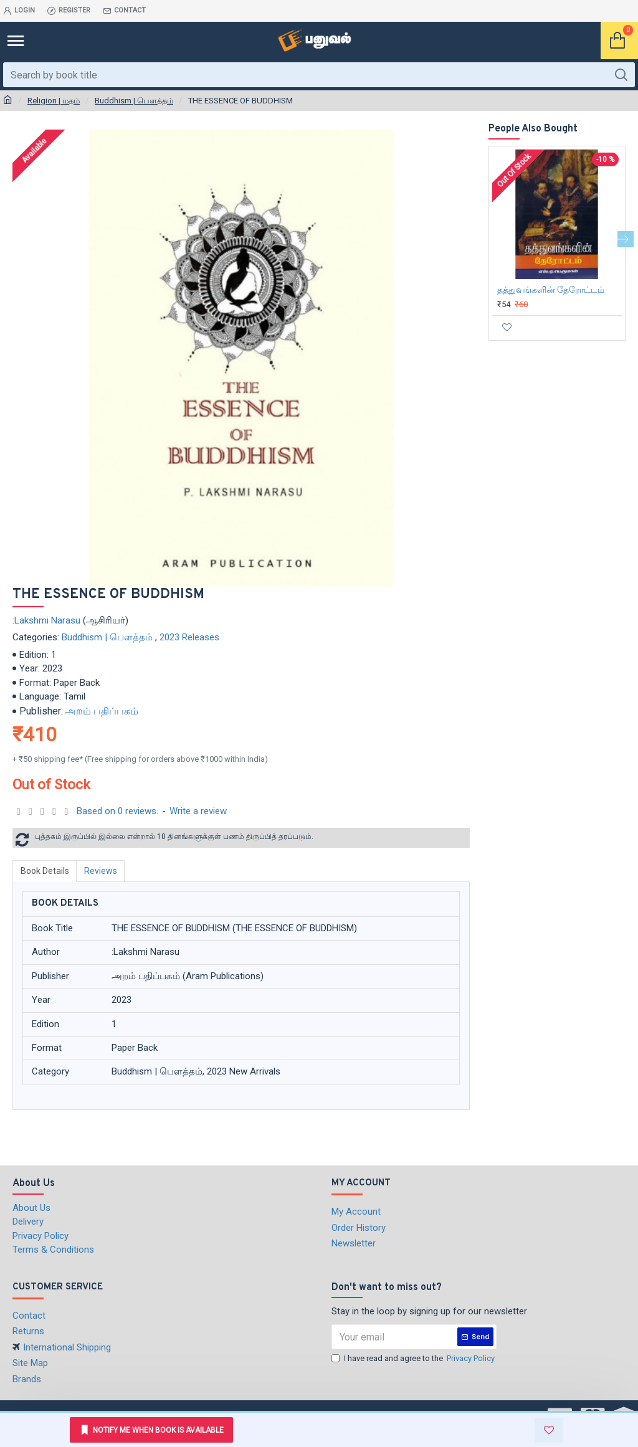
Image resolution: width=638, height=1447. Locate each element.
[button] (625, 239)
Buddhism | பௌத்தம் (134, 100)
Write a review (198, 811)
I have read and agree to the (414, 1358)
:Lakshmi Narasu (46, 620)
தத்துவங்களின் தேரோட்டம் (550, 290)
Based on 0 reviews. (117, 811)
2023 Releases (189, 637)
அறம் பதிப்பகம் (101, 711)
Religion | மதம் (53, 100)
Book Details (45, 871)
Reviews (101, 871)
